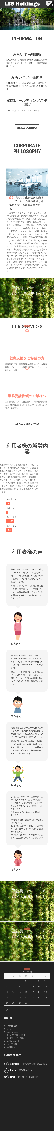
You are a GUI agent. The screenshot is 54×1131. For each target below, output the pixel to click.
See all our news (27, 127)
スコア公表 (12, 1044)
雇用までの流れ (17, 1038)
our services (12, 1032)
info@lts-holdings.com (28, 1077)
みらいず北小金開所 (27, 77)
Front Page (12, 1026)
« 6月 (6, 1010)
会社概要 (11, 1047)
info (9, 1029)
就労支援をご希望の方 (27, 363)
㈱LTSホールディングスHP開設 (27, 102)
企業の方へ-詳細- (17, 1035)
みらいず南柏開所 (27, 54)
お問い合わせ (13, 1041)
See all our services (27, 423)
